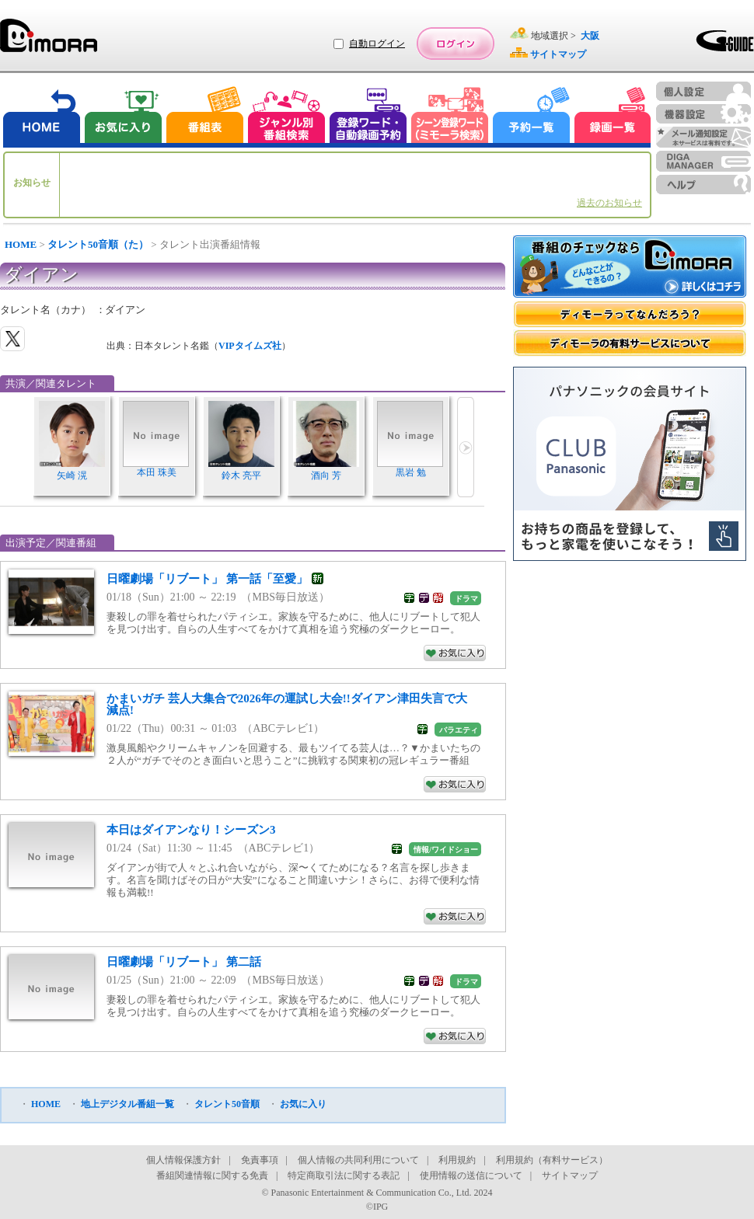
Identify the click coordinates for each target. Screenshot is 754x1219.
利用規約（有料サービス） (552, 1160)
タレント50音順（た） (97, 244)
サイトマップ (570, 1175)
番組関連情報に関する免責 (212, 1175)
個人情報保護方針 (183, 1160)
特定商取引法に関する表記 (344, 1175)
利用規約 (457, 1160)
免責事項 (259, 1160)
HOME (21, 244)
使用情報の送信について (471, 1175)
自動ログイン (377, 43)
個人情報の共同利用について (358, 1160)
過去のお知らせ (609, 202)
